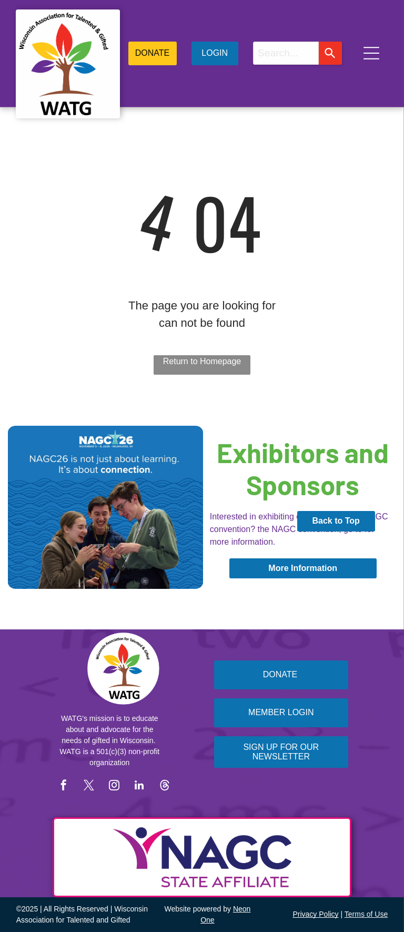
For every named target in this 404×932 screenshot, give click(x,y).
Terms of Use (366, 914)
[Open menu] (371, 53)
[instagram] (114, 786)
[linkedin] (139, 786)
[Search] (330, 53)
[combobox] (286, 53)
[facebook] (64, 786)
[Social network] (165, 786)
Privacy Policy (315, 914)
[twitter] (89, 786)
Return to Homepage (202, 361)
